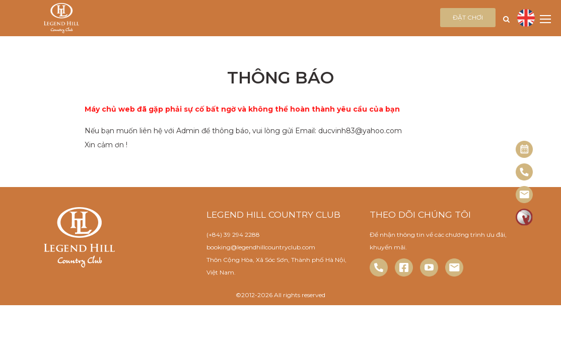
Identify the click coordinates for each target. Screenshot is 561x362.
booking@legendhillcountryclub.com (260, 247)
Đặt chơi (468, 17)
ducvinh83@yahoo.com (360, 130)
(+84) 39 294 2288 (233, 234)
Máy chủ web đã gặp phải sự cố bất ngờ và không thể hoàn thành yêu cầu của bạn (242, 109)
